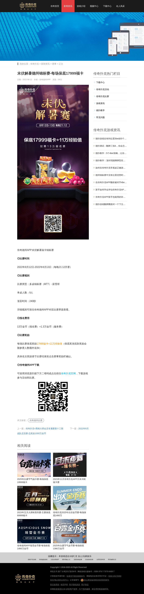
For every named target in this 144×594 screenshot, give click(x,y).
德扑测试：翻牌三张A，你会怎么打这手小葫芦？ (111, 146)
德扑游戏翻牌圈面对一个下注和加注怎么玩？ (111, 204)
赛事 (54, 64)
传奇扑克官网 (68, 373)
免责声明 (64, 585)
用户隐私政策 (74, 585)
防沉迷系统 (54, 585)
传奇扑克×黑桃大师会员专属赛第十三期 (44, 428)
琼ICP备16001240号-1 (59, 580)
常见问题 (100, 117)
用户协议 (85, 585)
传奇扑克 (34, 64)
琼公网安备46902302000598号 (95, 580)
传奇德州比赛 (36, 420)
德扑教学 (100, 110)
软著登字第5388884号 (76, 576)
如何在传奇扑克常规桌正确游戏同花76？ (111, 168)
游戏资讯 (100, 103)
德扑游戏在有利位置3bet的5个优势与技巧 (111, 138)
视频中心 (94, 6)
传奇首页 (55, 6)
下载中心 (107, 6)
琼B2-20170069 (114, 576)
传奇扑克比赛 (102, 96)
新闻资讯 (68, 6)
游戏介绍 (81, 6)
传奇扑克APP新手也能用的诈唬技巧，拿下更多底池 (111, 197)
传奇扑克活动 (102, 89)
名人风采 (120, 6)
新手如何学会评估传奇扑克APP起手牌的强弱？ (111, 189)
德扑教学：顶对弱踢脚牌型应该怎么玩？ (111, 160)
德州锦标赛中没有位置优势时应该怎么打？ (111, 175)
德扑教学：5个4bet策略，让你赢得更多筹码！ (111, 153)
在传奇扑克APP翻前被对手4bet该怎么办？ (111, 182)
